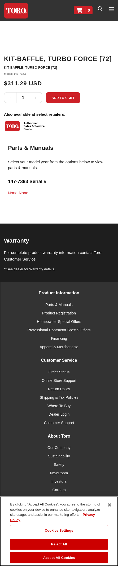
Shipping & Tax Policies (59, 397)
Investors (59, 481)
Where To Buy (59, 406)
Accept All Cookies (59, 558)
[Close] (109, 505)
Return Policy (59, 389)
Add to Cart (63, 98)
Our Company (59, 448)
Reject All (59, 544)
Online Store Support (59, 380)
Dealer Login (59, 414)
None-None (18, 193)
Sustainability (59, 456)
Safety (59, 464)
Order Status (59, 372)
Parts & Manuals (59, 305)
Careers (59, 490)
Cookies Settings (59, 530)
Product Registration (59, 313)
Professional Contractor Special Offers (59, 330)
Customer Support (59, 423)
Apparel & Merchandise (59, 347)
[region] (59, 531)
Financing (59, 338)
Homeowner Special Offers (59, 321)
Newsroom (59, 473)
